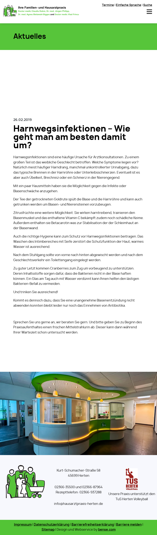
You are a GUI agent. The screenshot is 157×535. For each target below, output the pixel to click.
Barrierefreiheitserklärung (93, 524)
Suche (147, 5)
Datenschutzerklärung (51, 524)
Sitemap (48, 529)
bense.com (107, 529)
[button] (149, 11)
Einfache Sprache (128, 5)
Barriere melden (129, 524)
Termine (108, 5)
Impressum (23, 524)
